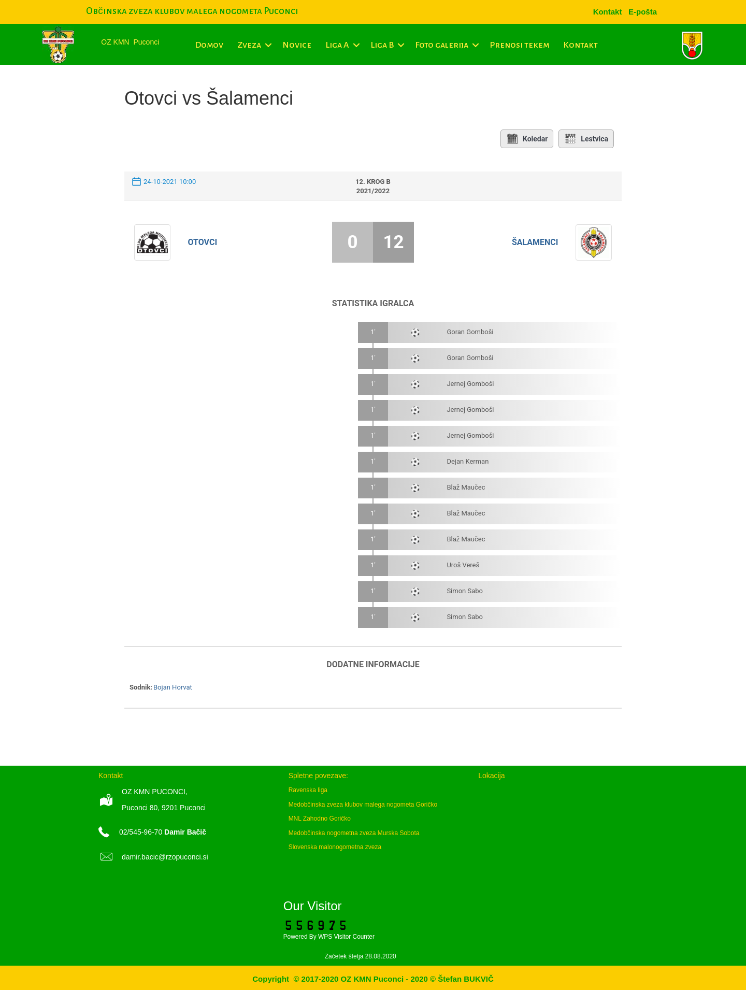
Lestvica (586, 139)
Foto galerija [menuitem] (441, 45)
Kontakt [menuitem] (580, 45)
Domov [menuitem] (209, 45)
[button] (268, 45)
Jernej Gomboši (470, 384)
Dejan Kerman (468, 461)
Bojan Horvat (172, 687)
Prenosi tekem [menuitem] (519, 45)
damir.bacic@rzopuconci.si (165, 857)
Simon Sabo (465, 591)
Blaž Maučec (466, 487)
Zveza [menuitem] (249, 45)
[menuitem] (642, 11)
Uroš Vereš (463, 565)
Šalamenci (535, 242)
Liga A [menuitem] (337, 45)
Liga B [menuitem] (382, 45)
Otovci (203, 242)
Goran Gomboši (470, 332)
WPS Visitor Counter (346, 936)
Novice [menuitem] (296, 45)
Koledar (527, 139)
